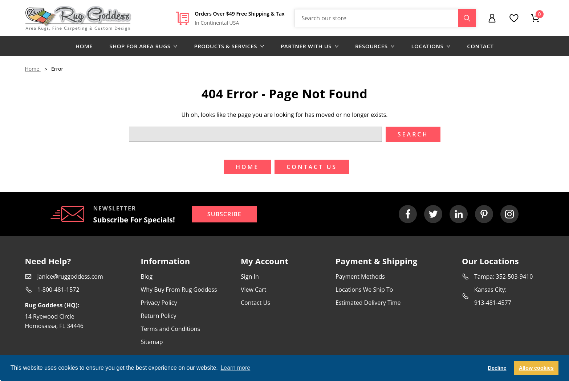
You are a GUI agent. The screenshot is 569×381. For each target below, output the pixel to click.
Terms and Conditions (170, 329)
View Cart (253, 290)
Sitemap (152, 342)
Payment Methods (360, 276)
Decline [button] (497, 368)
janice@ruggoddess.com (70, 276)
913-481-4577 (492, 303)
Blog (147, 276)
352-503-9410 (514, 276)
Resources (374, 46)
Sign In (250, 276)
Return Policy (158, 316)
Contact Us (255, 303)
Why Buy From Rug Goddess (179, 290)
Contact (480, 46)
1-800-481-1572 (58, 290)
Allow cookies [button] (536, 368)
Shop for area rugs (143, 46)
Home (84, 46)
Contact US (311, 167)
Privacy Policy (159, 303)
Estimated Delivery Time (368, 303)
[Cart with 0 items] (535, 18)
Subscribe (224, 214)
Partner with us (309, 46)
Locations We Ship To (364, 290)
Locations (430, 46)
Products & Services (229, 46)
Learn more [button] (235, 368)
